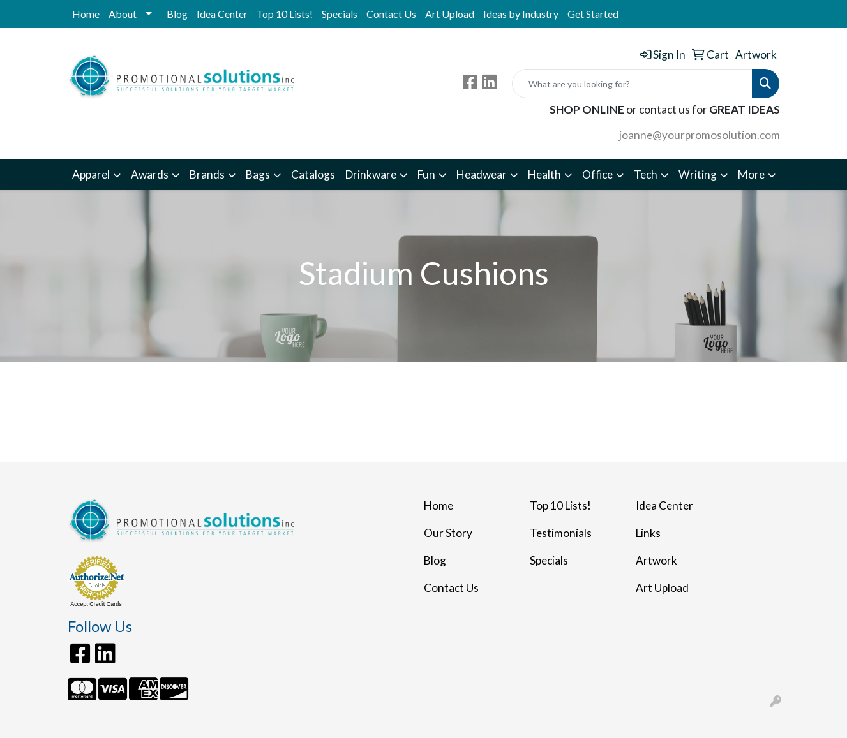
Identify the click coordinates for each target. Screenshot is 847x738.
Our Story (448, 533)
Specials (339, 14)
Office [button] (597, 174)
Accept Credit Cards (96, 604)
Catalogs (313, 174)
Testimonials (561, 533)
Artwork (656, 560)
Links (648, 533)
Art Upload (449, 14)
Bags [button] (258, 174)
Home (86, 14)
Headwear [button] (481, 174)
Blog (177, 14)
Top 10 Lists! (285, 14)
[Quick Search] (632, 83)
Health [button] (544, 174)
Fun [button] (426, 174)
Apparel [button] (91, 174)
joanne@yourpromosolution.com (699, 135)
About (123, 14)
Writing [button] (697, 174)
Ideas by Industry (520, 14)
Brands (207, 174)
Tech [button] (645, 174)
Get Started (592, 14)
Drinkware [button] (370, 174)
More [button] (751, 174)
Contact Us (391, 14)
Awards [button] (150, 174)
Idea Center (222, 14)
